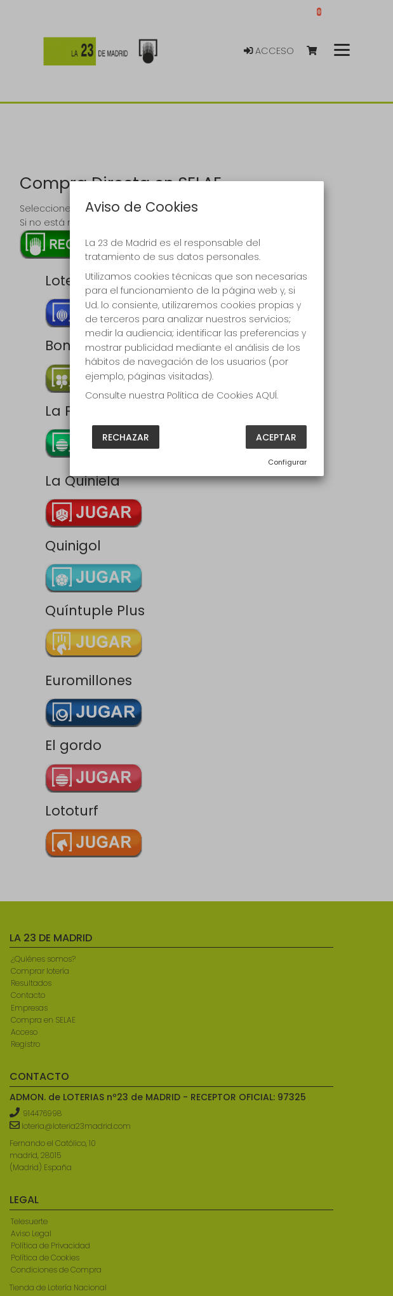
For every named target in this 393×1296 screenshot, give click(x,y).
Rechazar (125, 437)
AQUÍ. (267, 395)
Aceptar (276, 437)
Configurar (287, 462)
